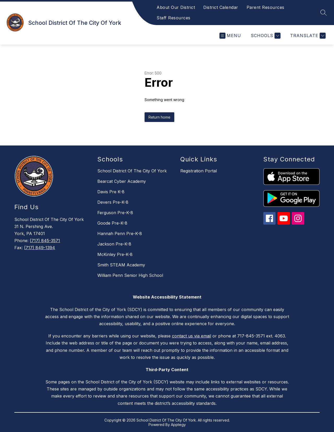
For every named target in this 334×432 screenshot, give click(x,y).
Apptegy (178, 424)
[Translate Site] (307, 35)
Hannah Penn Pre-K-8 (119, 233)
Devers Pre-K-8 (112, 202)
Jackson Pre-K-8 (114, 244)
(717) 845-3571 (45, 240)
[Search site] (323, 12)
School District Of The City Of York (132, 170)
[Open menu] (230, 35)
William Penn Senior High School (130, 275)
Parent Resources (265, 7)
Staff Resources (173, 17)
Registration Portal (198, 170)
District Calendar (220, 7)
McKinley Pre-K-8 (115, 254)
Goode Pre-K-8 (112, 223)
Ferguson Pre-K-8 (115, 212)
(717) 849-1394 (39, 247)
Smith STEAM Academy (121, 264)
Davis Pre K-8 (110, 191)
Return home (159, 117)
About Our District (176, 7)
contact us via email (191, 335)
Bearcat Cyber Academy (121, 181)
